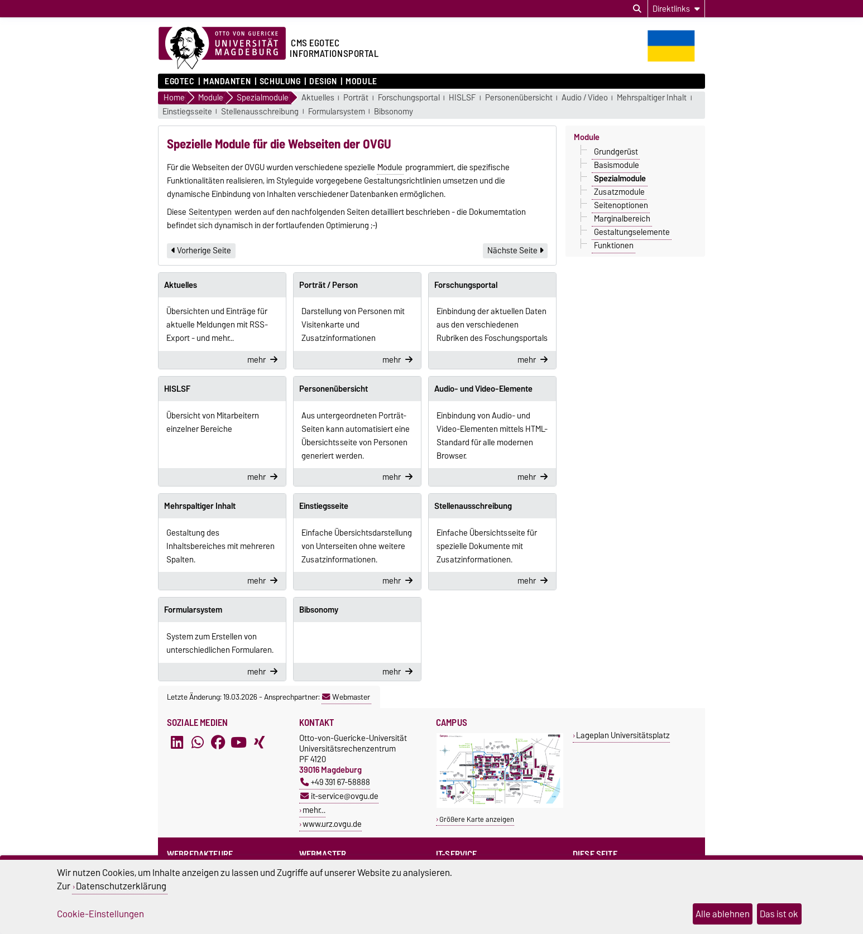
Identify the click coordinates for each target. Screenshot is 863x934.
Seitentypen (210, 212)
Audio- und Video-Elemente (483, 389)
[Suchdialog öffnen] (637, 9)
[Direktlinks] (676, 8)
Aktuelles (317, 98)
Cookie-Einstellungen (100, 914)
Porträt (355, 98)
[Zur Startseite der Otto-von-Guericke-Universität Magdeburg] (222, 48)
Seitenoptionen (621, 205)
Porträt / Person (328, 285)
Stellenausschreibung (260, 111)
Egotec (179, 81)
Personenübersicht (519, 98)
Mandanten (227, 81)
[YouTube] (238, 743)
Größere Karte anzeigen (476, 819)
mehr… (314, 810)
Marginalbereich (622, 218)
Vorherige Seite (201, 250)
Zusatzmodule (619, 192)
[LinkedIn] (177, 743)
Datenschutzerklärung (121, 886)
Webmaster (346, 697)
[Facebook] (218, 743)
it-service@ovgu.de (339, 796)
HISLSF (462, 98)
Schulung (280, 81)
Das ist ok (779, 914)
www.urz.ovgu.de (332, 824)
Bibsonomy (393, 111)
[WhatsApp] (198, 743)
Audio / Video (585, 98)
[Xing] (259, 743)
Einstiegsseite (187, 111)
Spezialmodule (620, 178)
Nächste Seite (515, 250)
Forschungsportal (409, 98)
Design (323, 81)
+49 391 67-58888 (335, 782)
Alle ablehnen (723, 914)
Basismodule (616, 165)
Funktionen (614, 245)
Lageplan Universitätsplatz (623, 735)
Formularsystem (336, 111)
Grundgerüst (616, 151)
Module (361, 81)
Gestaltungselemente (632, 232)
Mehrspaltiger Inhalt (652, 98)
